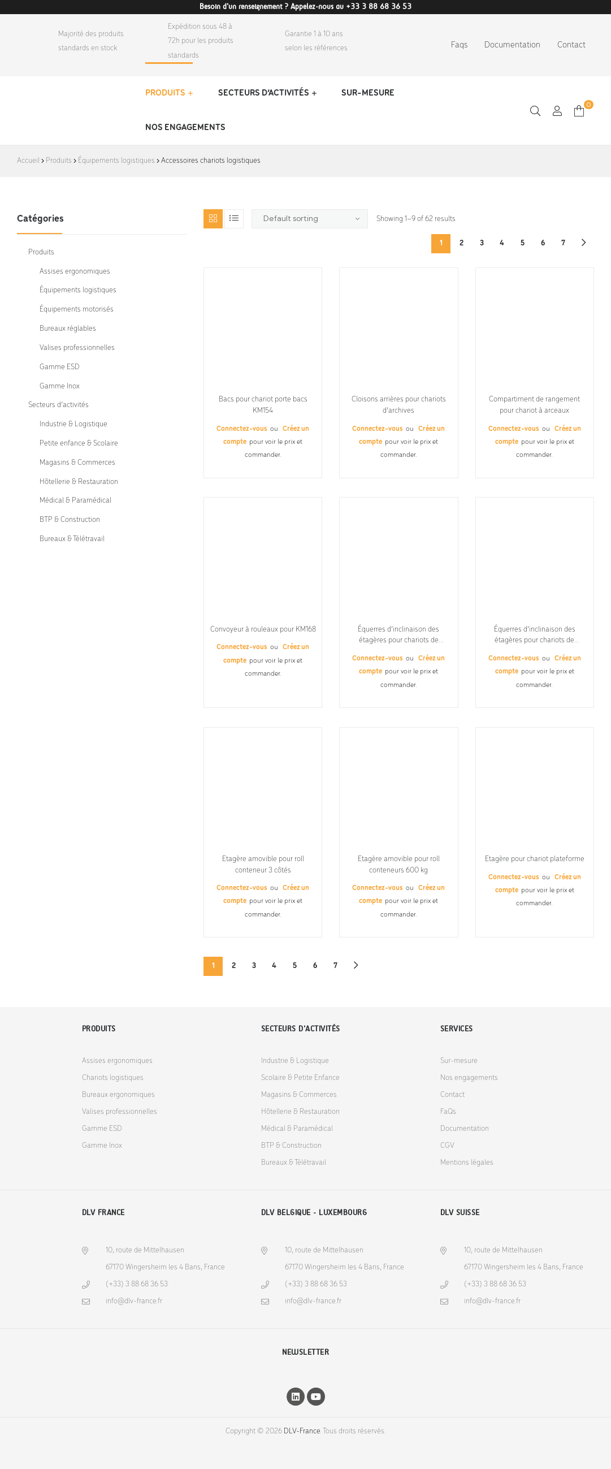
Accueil (28, 161)
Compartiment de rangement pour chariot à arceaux (534, 405)
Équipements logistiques (116, 161)
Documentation (512, 45)
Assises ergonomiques (75, 271)
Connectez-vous (242, 429)
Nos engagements (185, 127)
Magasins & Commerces (77, 463)
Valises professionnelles (77, 348)
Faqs (459, 45)
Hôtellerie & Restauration (79, 482)
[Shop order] (310, 218)
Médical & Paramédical (75, 500)
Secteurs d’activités (263, 93)
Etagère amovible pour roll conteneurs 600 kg (399, 865)
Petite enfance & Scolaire (79, 443)
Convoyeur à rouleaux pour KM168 (263, 629)
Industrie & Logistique (73, 424)
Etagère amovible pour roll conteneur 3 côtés (263, 865)
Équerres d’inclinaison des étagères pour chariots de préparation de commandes (399, 635)
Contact (571, 45)
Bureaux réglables (68, 329)
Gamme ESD (60, 367)
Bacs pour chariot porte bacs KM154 (263, 405)
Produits (165, 93)
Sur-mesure (368, 93)
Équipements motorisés (77, 309)
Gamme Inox (60, 386)
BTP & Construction (70, 520)
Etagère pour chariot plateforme (534, 859)
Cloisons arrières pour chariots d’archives (399, 405)
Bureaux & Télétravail (72, 539)
